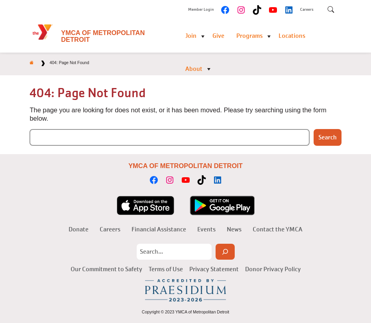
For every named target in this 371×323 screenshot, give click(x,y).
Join (190, 36)
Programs (249, 36)
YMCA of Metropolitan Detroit (103, 36)
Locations (292, 36)
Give (218, 36)
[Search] (225, 252)
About (193, 69)
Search (327, 137)
